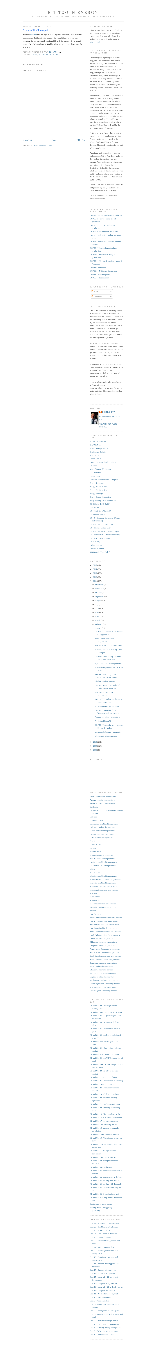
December (99, 584)
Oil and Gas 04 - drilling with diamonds (106, 1184)
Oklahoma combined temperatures (103, 942)
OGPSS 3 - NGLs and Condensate (103, 271)
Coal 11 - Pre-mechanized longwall (104, 1294)
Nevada (93, 910)
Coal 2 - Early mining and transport (104, 1331)
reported (33, 34)
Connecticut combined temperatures (104, 824)
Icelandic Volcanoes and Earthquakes (104, 479)
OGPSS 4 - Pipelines (98, 267)
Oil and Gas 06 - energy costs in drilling (106, 1177)
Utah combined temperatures (101, 970)
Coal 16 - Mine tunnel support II (103, 1273)
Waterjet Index (96, 42)
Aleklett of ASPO (97, 548)
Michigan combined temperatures (103, 883)
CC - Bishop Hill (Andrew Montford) (105, 535)
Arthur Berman (96, 545)
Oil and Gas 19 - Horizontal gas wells (105, 1114)
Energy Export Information (100, 497)
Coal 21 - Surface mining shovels (103, 1247)
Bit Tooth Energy (73, 12)
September (99, 596)
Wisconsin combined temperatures (103, 987)
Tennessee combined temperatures (103, 963)
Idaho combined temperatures (102, 838)
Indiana (93, 848)
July (97, 604)
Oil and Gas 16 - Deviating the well (104, 1124)
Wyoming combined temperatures (108, 663)
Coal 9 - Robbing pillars (99, 1301)
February (99, 624)
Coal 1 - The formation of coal (102, 1334)
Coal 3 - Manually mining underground (105, 1327)
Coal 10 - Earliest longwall (100, 1297)
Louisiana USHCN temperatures (103, 865)
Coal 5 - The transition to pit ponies (104, 1321)
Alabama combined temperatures (103, 796)
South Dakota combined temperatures (105, 959)
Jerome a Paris (95, 476)
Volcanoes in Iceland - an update (108, 732)
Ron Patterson (95, 455)
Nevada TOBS (95, 914)
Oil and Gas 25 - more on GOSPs (103, 1084)
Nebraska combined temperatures (103, 907)
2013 (95, 573)
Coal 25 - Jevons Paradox (100, 1230)
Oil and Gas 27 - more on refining (103, 1077)
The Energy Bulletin (98, 452)
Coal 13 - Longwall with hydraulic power (106, 1287)
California (94, 807)
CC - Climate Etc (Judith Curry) (102, 524)
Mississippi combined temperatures (104, 890)
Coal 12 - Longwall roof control (102, 1290)
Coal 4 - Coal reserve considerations (104, 1324)
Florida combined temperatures (102, 831)
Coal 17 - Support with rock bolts (103, 1270)
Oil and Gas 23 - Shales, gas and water (105, 1094)
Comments (97, 296)
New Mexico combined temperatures (104, 924)
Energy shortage (96, 493)
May (97, 612)
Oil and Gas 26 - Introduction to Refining (106, 1081)
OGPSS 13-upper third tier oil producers (106, 215)
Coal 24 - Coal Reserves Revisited (103, 1234)
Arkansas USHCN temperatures (102, 803)
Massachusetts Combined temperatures (105, 879)
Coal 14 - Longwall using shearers (103, 1283)
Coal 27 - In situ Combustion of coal (104, 1223)
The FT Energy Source (99, 448)
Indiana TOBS (95, 851)
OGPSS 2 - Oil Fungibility (100, 274)
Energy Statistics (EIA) (99, 490)
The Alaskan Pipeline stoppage (107, 706)
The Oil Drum (95, 445)
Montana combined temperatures (103, 904)
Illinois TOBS (95, 844)
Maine (92, 869)
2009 (95, 746)
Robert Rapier (95, 459)
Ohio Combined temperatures (101, 938)
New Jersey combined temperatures (104, 921)
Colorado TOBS (96, 820)
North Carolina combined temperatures (105, 931)
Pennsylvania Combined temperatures (105, 949)
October (98, 592)
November (99, 588)
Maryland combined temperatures (103, 876)
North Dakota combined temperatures (105, 935)
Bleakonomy (95, 542)
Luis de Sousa (95, 472)
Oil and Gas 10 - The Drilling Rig (103, 1157)
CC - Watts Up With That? (100, 511)
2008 (95, 750)
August (98, 600)
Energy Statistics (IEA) (99, 486)
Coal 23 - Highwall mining (100, 1237)
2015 (95, 565)
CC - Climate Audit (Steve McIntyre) (104, 531)
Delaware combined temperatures (103, 827)
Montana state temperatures (106, 736)
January (98, 628)
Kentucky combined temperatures (103, 862)
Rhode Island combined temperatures (104, 952)
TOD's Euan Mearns (98, 441)
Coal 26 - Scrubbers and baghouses (104, 1227)
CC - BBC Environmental (100, 538)
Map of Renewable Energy (100, 469)
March (98, 620)
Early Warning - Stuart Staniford (103, 500)
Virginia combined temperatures (102, 977)
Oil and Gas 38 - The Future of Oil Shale (106, 1012)
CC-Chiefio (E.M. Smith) (100, 504)
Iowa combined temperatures (101, 855)
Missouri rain (95, 897)
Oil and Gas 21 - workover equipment (105, 1104)
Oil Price (93, 466)
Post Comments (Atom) (43, 146)
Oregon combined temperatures (102, 945)
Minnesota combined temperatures (103, 886)
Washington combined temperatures (104, 980)
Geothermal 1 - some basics (101, 1204)
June (97, 608)
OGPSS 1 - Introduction (99, 278)
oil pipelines (45, 55)
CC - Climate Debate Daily (101, 528)
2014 (95, 569)
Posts (95, 291)
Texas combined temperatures (102, 966)
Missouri (93, 893)
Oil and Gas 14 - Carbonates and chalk (105, 1134)
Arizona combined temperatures (107, 717)
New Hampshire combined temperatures (106, 918)
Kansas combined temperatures (102, 858)
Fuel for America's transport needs (108, 645)
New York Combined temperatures (103, 928)
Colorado (93, 817)
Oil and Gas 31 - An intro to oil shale (104, 1054)
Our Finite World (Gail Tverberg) (103, 462)
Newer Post (27, 140)
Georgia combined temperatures (102, 834)
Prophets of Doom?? (103, 721)
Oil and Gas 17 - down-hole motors (104, 1121)
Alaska (34, 55)
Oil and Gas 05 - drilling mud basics (104, 1180)
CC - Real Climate (97, 514)
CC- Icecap (94, 507)
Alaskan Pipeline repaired (37, 30)
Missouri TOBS (96, 900)
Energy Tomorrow (97, 483)
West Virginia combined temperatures (105, 984)
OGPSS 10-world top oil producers (104, 231)
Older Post (81, 140)
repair (56, 55)
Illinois (93, 841)
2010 (95, 742)
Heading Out (108, 412)
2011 (95, 581)
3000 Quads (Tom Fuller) (100, 552)
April (97, 616)
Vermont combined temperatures (103, 973)
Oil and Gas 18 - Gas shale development (106, 1117)
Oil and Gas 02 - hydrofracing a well (104, 1194)
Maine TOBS (95, 872)
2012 (95, 577)
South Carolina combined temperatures (105, 956)
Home (54, 140)
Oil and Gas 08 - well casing (101, 1167)
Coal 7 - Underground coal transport (104, 1311)
